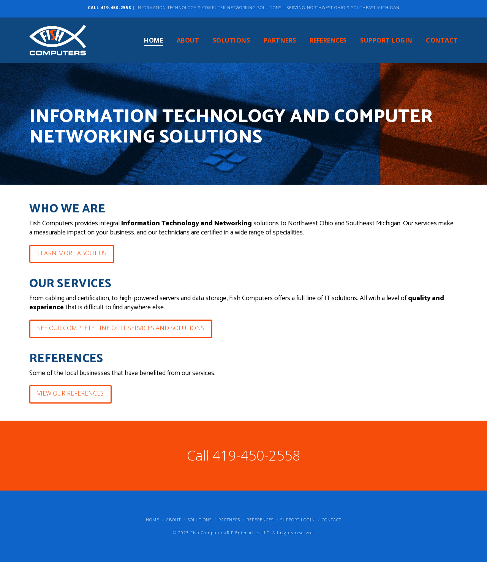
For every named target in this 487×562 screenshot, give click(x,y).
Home (152, 519)
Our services (70, 284)
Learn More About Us (71, 253)
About (173, 519)
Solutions (200, 519)
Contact (331, 519)
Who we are (67, 209)
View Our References (70, 393)
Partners (229, 519)
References (66, 359)
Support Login (297, 519)
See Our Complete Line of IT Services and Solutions (120, 328)
